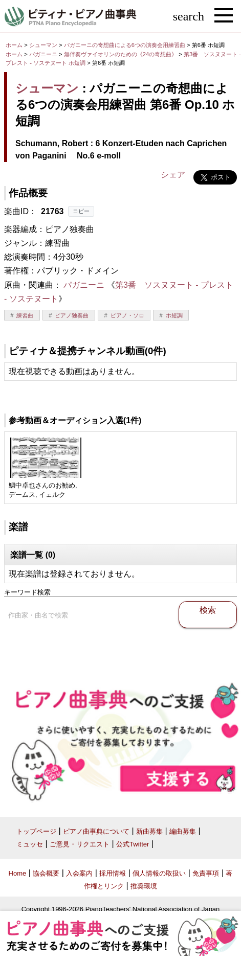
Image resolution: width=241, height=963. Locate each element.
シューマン (43, 45)
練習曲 (24, 315)
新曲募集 (149, 831)
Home (18, 873)
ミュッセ (29, 844)
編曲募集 (182, 831)
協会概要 (46, 873)
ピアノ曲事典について (96, 831)
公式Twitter (132, 844)
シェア (173, 174)
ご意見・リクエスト (79, 844)
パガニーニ (43, 54)
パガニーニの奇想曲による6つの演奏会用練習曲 (125, 45)
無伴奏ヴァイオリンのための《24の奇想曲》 (121, 54)
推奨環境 (143, 886)
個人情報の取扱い (159, 873)
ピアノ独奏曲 (72, 315)
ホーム (14, 45)
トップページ (36, 831)
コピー (81, 211)
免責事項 (205, 873)
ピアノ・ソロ (127, 315)
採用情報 (112, 873)
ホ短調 (174, 315)
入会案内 (79, 873)
